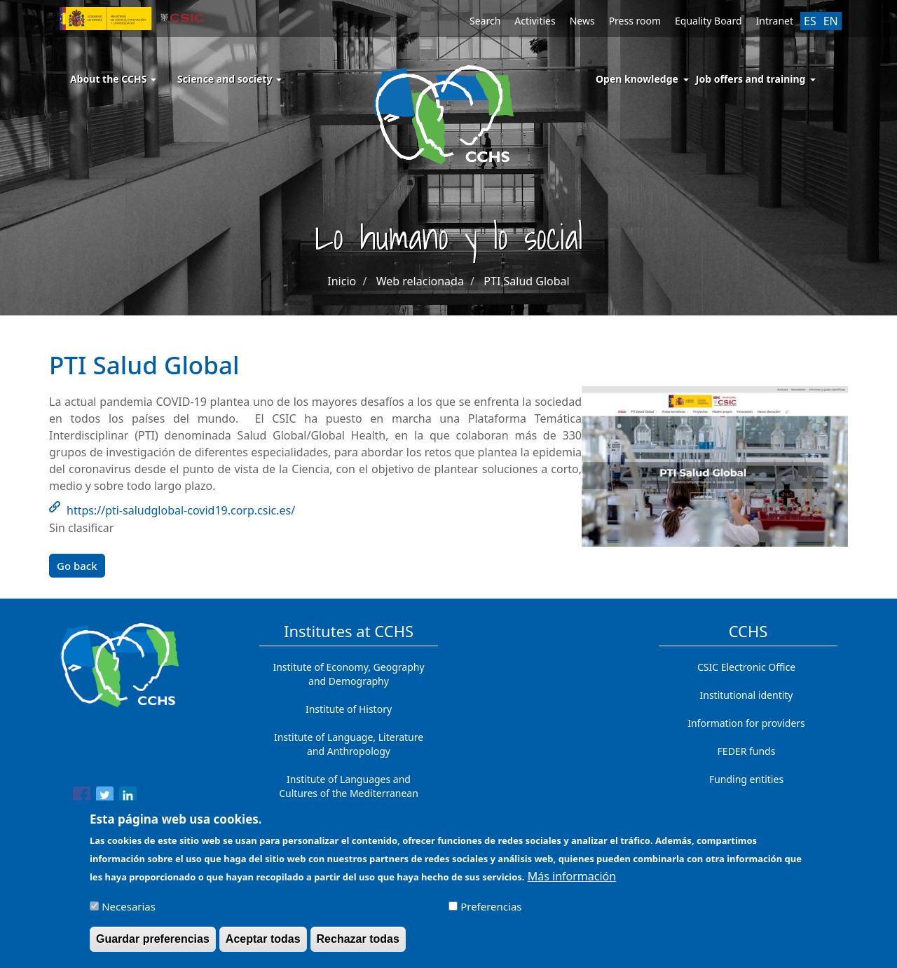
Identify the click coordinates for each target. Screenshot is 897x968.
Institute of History (349, 709)
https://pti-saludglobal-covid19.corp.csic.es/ (181, 510)
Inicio (341, 281)
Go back (77, 566)
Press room (635, 20)
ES (810, 21)
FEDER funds (747, 751)
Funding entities (746, 779)
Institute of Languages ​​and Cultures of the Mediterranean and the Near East (348, 793)
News (582, 20)
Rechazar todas (358, 945)
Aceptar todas (263, 945)
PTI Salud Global (526, 281)
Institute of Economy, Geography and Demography (348, 674)
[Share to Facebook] (81, 797)
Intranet (774, 20)
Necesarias (129, 913)
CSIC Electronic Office (746, 667)
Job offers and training (751, 79)
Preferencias (490, 913)
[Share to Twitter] (105, 797)
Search (485, 20)
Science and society (229, 79)
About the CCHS (113, 79)
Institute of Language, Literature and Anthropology (348, 744)
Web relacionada (420, 281)
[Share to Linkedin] (128, 797)
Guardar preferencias (153, 945)
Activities (534, 20)
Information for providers (746, 723)
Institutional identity (746, 695)
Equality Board (708, 20)
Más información (572, 883)
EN (830, 21)
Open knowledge (637, 79)
